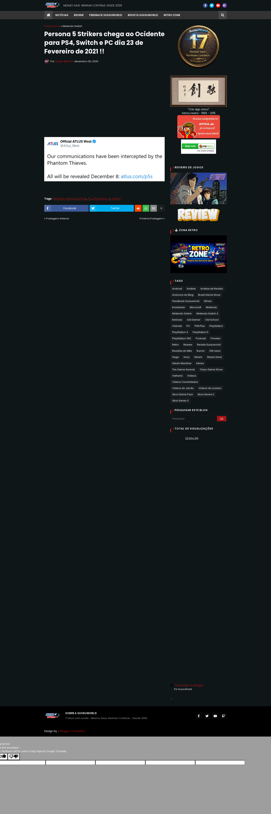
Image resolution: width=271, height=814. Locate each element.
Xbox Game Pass (182, 394)
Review (187, 344)
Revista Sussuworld (209, 344)
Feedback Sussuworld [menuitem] (105, 15)
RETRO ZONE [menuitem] (172, 15)
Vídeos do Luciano (210, 388)
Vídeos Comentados (185, 382)
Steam (198, 357)
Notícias (81, 198)
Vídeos (116, 198)
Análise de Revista (211, 288)
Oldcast (177, 326)
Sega (175, 357)
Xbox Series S (206, 394)
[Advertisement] (198, 502)
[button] (222, 15)
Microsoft (195, 307)
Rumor (201, 351)
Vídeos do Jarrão (183, 388)
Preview (215, 338)
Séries (200, 363)
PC (89, 198)
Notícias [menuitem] (61, 15)
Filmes (208, 301)
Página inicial (52, 26)
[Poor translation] (14, 756)
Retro (175, 344)
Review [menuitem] (79, 15)
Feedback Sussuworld (185, 301)
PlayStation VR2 (181, 338)
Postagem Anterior (57, 218)
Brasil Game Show (209, 295)
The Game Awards (183, 369)
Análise (191, 288)
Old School (211, 320)
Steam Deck (214, 357)
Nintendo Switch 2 (207, 313)
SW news (215, 351)
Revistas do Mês (182, 351)
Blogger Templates (72, 731)
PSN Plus (200, 326)
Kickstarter (178, 307)
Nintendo (211, 307)
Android (177, 288)
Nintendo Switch (72, 26)
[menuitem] (48, 15)
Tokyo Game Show (211, 369)
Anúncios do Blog (182, 295)
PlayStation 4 (101, 198)
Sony (186, 357)
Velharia (177, 376)
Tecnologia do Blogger (186, 685)
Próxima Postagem (151, 218)
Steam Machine (181, 363)
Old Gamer (193, 320)
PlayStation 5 (200, 332)
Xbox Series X (180, 400)
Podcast (201, 338)
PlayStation (216, 326)
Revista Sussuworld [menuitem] (143, 15)
